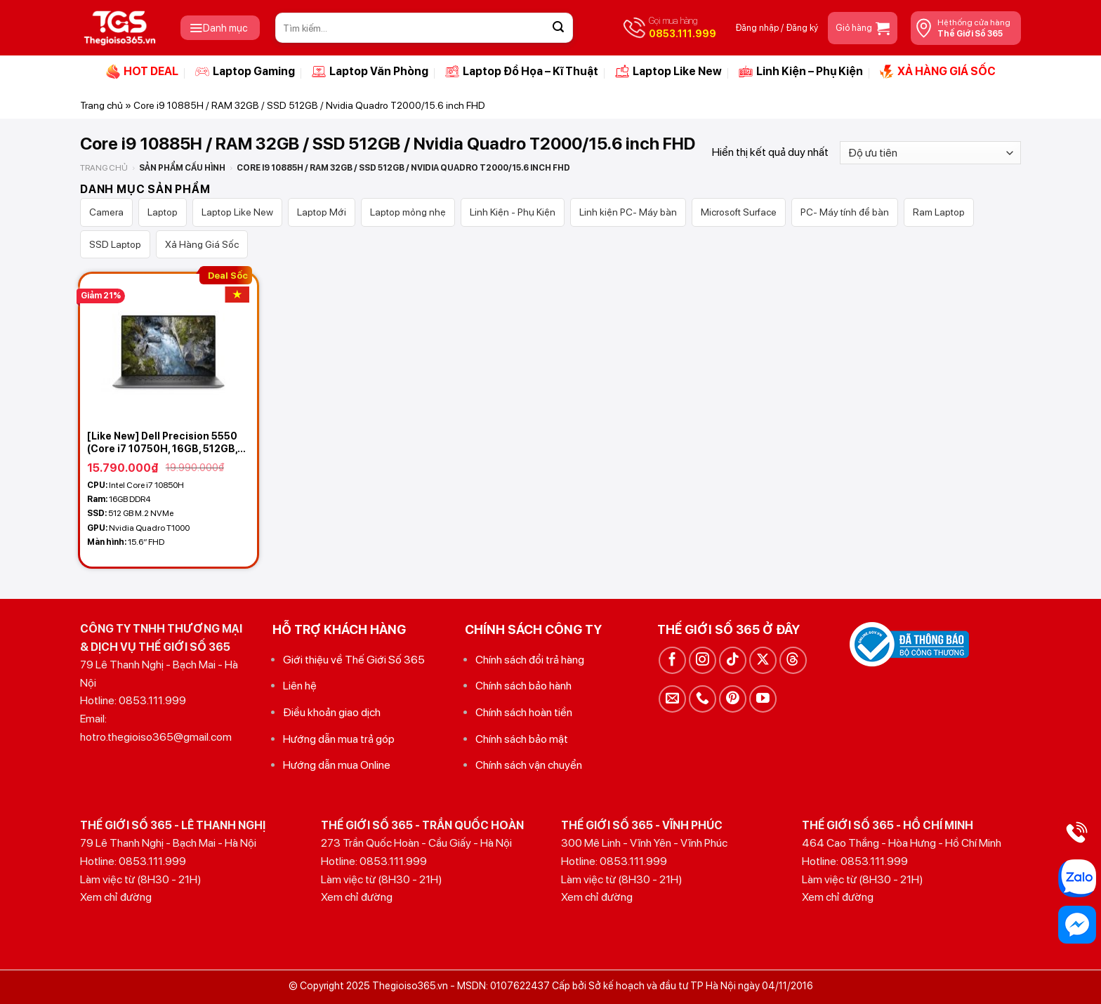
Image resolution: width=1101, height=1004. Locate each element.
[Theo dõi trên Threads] (793, 660)
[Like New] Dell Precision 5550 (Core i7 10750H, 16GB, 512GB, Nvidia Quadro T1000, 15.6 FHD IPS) (163, 442)
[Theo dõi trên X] (763, 660)
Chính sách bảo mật (521, 739)
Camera (106, 212)
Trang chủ (101, 105)
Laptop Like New (668, 72)
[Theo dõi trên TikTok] (732, 660)
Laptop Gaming (245, 72)
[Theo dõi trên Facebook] (672, 660)
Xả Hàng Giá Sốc (202, 244)
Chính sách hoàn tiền (523, 712)
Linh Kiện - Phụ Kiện (512, 212)
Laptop (162, 212)
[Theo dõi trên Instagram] (702, 660)
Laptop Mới (321, 212)
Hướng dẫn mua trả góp (339, 739)
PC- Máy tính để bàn (844, 212)
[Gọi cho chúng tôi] (702, 699)
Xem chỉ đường (116, 897)
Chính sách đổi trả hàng (529, 659)
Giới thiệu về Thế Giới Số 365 (354, 659)
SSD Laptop (115, 244)
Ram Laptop (939, 212)
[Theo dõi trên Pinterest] (732, 699)
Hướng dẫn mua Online (336, 765)
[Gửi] (558, 28)
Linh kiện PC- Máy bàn (628, 212)
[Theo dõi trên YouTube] (763, 699)
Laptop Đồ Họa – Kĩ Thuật (521, 72)
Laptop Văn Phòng (370, 72)
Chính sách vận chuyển (528, 765)
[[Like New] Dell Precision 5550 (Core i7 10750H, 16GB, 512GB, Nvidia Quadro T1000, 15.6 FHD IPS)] (168, 348)
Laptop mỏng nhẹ (408, 212)
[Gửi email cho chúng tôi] (672, 699)
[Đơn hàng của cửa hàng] (930, 152)
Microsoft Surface (739, 212)
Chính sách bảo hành (523, 685)
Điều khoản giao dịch (332, 712)
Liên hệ (300, 685)
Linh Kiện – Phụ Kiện (801, 72)
